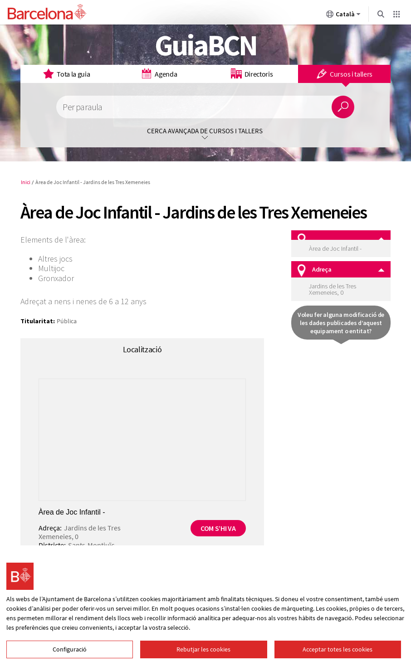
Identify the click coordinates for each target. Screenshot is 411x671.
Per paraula (82, 107)
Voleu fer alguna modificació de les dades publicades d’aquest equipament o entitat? (341, 323)
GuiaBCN (206, 44)
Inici (25, 182)
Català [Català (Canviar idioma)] (343, 16)
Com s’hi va (218, 528)
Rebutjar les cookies (203, 649)
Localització (142, 349)
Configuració (70, 649)
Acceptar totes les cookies (337, 649)
